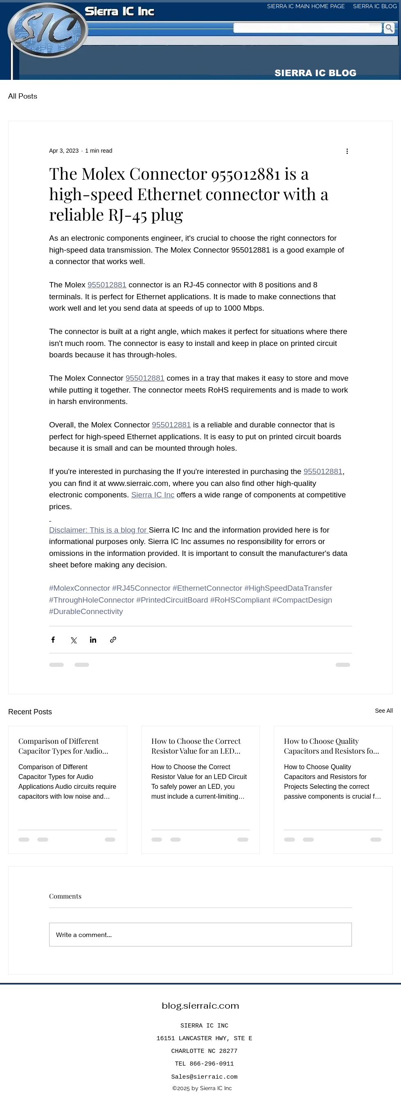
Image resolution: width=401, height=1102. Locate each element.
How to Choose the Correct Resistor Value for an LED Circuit (196, 746)
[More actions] (347, 151)
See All (384, 710)
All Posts (22, 95)
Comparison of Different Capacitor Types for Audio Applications (60, 746)
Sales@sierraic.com (204, 1077)
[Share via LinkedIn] (93, 640)
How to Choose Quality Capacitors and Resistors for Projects (330, 746)
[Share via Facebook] (53, 640)
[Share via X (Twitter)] (73, 640)
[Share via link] (113, 640)
